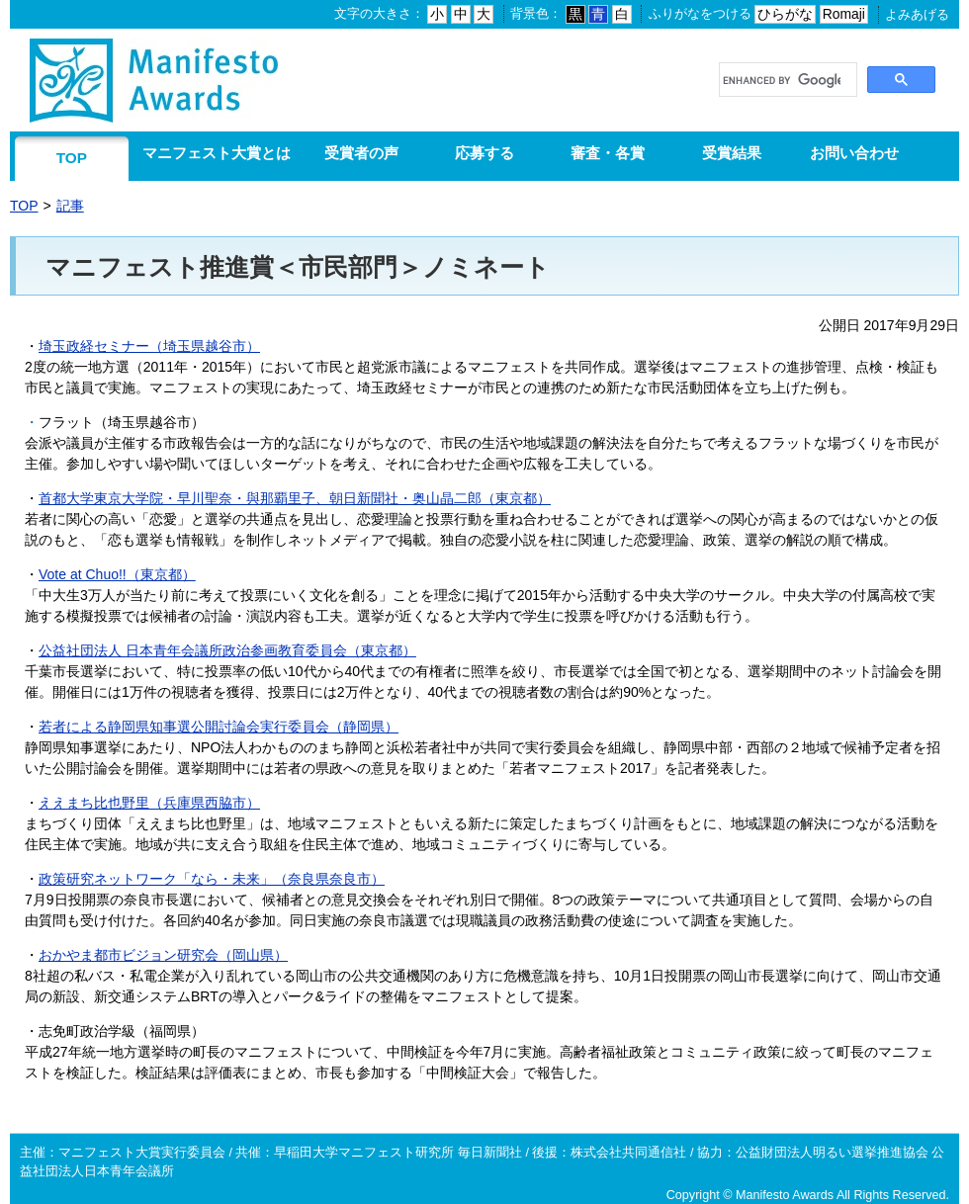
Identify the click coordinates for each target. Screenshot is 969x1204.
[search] (781, 81)
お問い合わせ (854, 152)
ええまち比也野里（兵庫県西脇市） (149, 803)
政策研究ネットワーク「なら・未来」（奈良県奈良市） (212, 879)
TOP (71, 157)
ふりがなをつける (700, 14)
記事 (70, 206)
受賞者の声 (361, 152)
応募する (484, 152)
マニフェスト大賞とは (216, 152)
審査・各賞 (608, 152)
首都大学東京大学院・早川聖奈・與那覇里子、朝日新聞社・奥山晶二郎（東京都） (295, 498)
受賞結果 (731, 152)
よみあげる (917, 15)
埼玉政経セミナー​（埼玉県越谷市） (149, 346)
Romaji (844, 14)
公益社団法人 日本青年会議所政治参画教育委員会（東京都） (227, 650)
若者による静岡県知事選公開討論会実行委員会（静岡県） (218, 726)
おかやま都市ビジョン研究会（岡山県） (163, 955)
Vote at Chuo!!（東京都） (117, 574)
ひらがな (785, 14)
